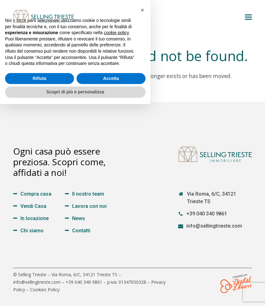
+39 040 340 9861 (206, 214)
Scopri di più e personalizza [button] (75, 293)
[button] (248, 16)
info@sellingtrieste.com (214, 226)
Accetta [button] (111, 280)
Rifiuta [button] (39, 280)
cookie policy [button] (116, 234)
